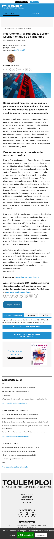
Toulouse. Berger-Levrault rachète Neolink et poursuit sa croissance (24, 432)
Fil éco (45, 315)
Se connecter (22, 2)
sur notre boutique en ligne (18, 292)
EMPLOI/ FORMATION (13, 315)
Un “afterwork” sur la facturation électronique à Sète (18, 387)
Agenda (31, 315)
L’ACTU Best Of (11, 14)
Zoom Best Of (37, 14)
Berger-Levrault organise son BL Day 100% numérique (19, 418)
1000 (3, 384)
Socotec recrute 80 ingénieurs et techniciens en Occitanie (20, 447)
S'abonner (35, 2)
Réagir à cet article (13, 305)
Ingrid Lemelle (10, 47)
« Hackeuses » (6, 395)
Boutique (27, 502)
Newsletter (27, 522)
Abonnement (27, 500)
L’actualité (15, 28)
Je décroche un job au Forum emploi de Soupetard (18, 451)
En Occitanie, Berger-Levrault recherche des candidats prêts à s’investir (25, 422)
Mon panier (27, 497)
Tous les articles (14, 403)
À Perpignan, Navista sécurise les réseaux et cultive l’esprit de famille (24, 399)
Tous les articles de (15, 467)
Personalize (41, 535)
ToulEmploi (7, 28)
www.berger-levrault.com (27, 277)
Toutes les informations (15, 358)
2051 (3, 463)
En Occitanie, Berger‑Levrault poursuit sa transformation (20, 414)
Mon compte (27, 494)
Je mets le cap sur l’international (12, 459)
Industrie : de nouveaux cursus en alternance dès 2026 (19, 455)
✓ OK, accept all (25, 535)
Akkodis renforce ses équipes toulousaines (15, 391)
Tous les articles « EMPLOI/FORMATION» (27, 327)
